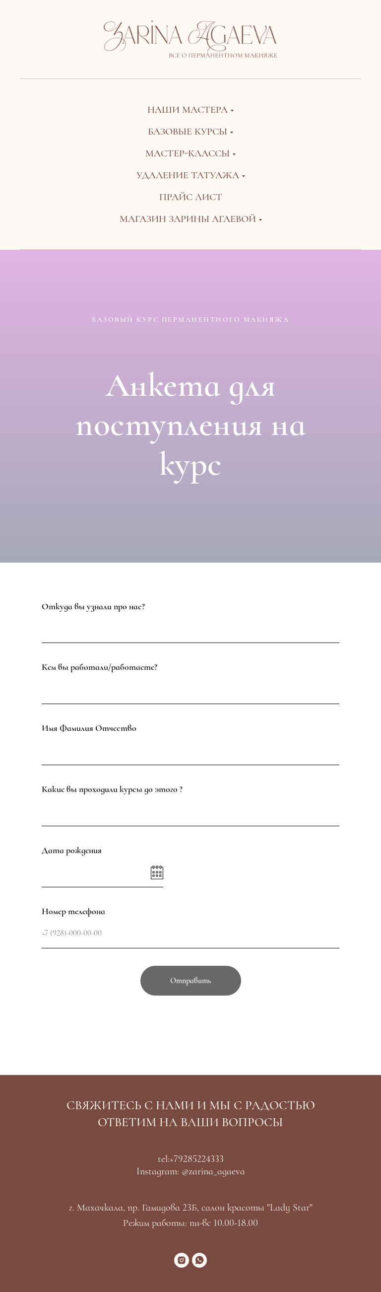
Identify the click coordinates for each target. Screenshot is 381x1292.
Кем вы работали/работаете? (99, 666)
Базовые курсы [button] (187, 132)
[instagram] (181, 1260)
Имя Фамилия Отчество (89, 727)
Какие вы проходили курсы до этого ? (112, 789)
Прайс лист (190, 197)
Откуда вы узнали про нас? (93, 606)
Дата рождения (72, 850)
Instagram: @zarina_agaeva (190, 1171)
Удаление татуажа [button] (187, 175)
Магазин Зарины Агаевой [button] (188, 219)
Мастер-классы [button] (187, 153)
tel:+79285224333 (191, 1159)
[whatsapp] (199, 1260)
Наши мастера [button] (187, 110)
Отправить (190, 981)
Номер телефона (73, 911)
